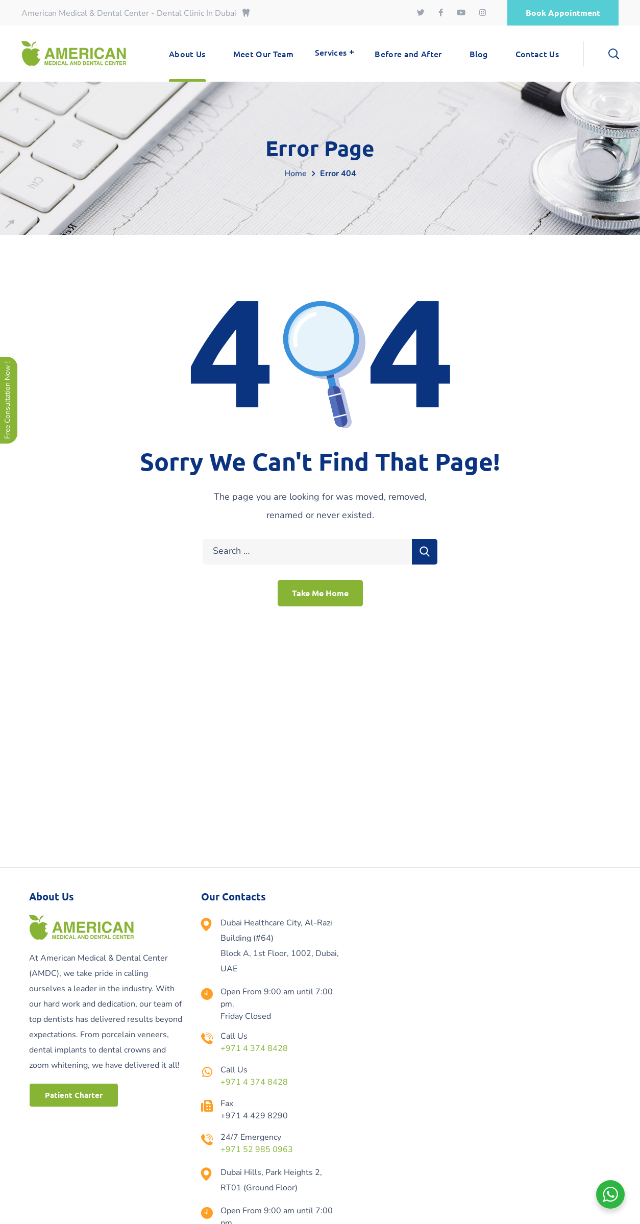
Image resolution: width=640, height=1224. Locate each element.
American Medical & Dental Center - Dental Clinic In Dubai (135, 13)
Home (295, 173)
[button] (563, 13)
